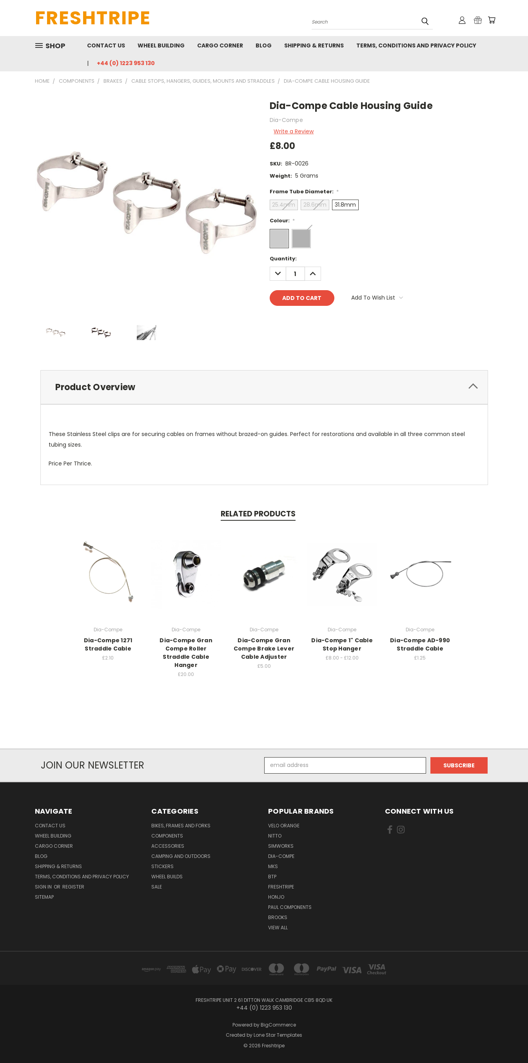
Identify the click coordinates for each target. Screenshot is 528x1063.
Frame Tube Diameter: (304, 191)
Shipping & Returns (314, 45)
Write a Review (294, 131)
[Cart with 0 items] (491, 20)
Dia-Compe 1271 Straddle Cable (108, 644)
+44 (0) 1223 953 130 (126, 63)
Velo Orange (283, 825)
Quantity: (283, 258)
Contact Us (106, 45)
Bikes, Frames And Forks (180, 825)
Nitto (274, 835)
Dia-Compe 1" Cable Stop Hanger (342, 644)
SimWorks (281, 846)
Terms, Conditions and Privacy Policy (416, 45)
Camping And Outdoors (180, 856)
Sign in (44, 886)
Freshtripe (281, 886)
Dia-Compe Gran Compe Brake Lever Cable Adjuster (264, 648)
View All (278, 927)
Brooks (277, 917)
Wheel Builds (167, 876)
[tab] (264, 387)
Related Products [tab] (258, 514)
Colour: (282, 220)
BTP (272, 876)
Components (167, 835)
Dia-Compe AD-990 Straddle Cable (420, 644)
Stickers (162, 866)
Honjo (276, 897)
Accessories (167, 846)
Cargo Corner (220, 45)
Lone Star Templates (278, 1035)
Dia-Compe (281, 856)
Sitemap (44, 897)
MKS (273, 866)
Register (73, 886)
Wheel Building (161, 45)
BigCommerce (278, 1024)
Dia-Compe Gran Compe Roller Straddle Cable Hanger (186, 652)
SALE (156, 886)
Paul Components (290, 907)
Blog (264, 45)
